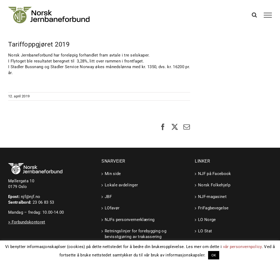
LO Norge (207, 219)
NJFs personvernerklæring (129, 219)
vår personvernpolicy (242, 246)
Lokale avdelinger (121, 185)
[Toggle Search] (254, 15)
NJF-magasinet (212, 196)
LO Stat (205, 231)
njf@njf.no (30, 196)
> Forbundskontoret (26, 222)
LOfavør (112, 208)
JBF (108, 196)
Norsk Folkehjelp (214, 185)
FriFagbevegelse (213, 208)
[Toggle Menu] (267, 15)
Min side (113, 173)
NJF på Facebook (214, 173)
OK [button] (213, 255)
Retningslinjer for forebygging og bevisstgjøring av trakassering (135, 234)
